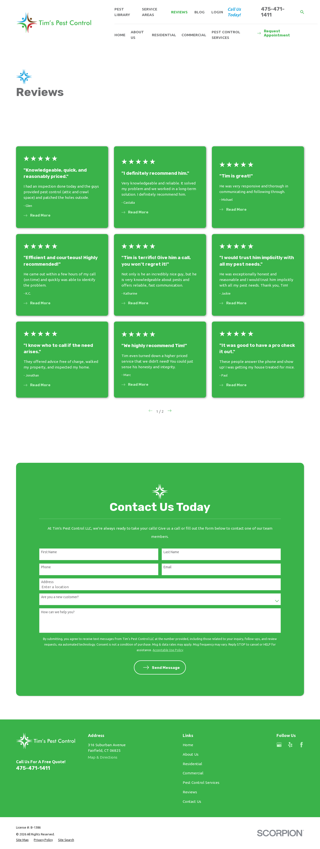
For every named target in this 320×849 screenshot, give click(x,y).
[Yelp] (290, 744)
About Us (191, 754)
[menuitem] (22, 840)
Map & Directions (102, 757)
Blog (199, 12)
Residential (192, 764)
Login (217, 12)
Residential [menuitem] (164, 35)
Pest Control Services (201, 782)
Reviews (179, 12)
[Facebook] (301, 744)
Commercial (193, 773)
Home (188, 745)
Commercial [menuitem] (194, 35)
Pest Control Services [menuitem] (226, 35)
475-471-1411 (273, 12)
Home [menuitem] (119, 35)
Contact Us (192, 801)
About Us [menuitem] (137, 35)
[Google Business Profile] (279, 744)
